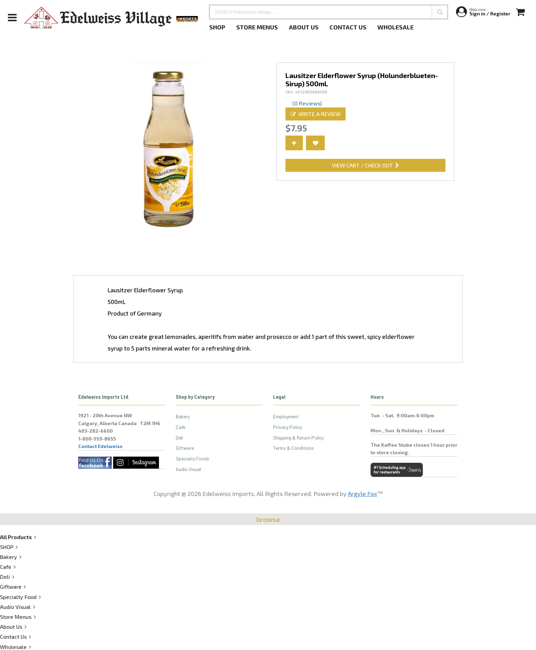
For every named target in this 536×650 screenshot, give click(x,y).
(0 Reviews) (307, 103)
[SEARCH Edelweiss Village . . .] (328, 12)
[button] (440, 12)
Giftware (185, 448)
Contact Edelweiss (100, 446)
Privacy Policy (287, 427)
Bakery (183, 416)
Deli (179, 438)
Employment (286, 416)
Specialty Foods (192, 458)
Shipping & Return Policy (298, 438)
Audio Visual (188, 469)
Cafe (180, 427)
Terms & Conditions (293, 448)
